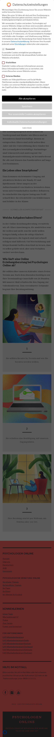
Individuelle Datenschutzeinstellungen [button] (27, 119)
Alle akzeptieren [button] (27, 96)
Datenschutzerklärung (20, 39)
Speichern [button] (27, 103)
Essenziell (8, 46)
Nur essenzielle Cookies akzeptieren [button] (27, 111)
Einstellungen (20, 41)
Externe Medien (11, 73)
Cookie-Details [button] (27, 125)
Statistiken (9, 60)
